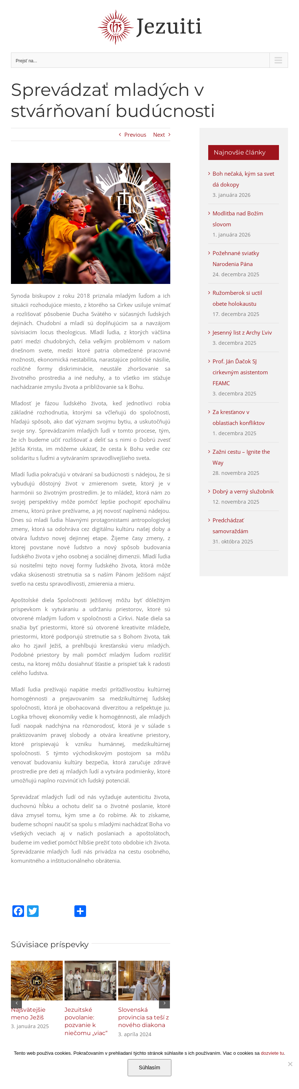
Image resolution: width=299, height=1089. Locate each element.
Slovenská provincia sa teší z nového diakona (143, 1017)
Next (159, 134)
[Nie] (290, 1063)
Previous (135, 134)
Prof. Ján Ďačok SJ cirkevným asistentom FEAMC (240, 372)
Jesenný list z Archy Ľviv (242, 332)
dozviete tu (272, 1053)
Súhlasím (149, 1067)
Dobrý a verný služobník (243, 491)
